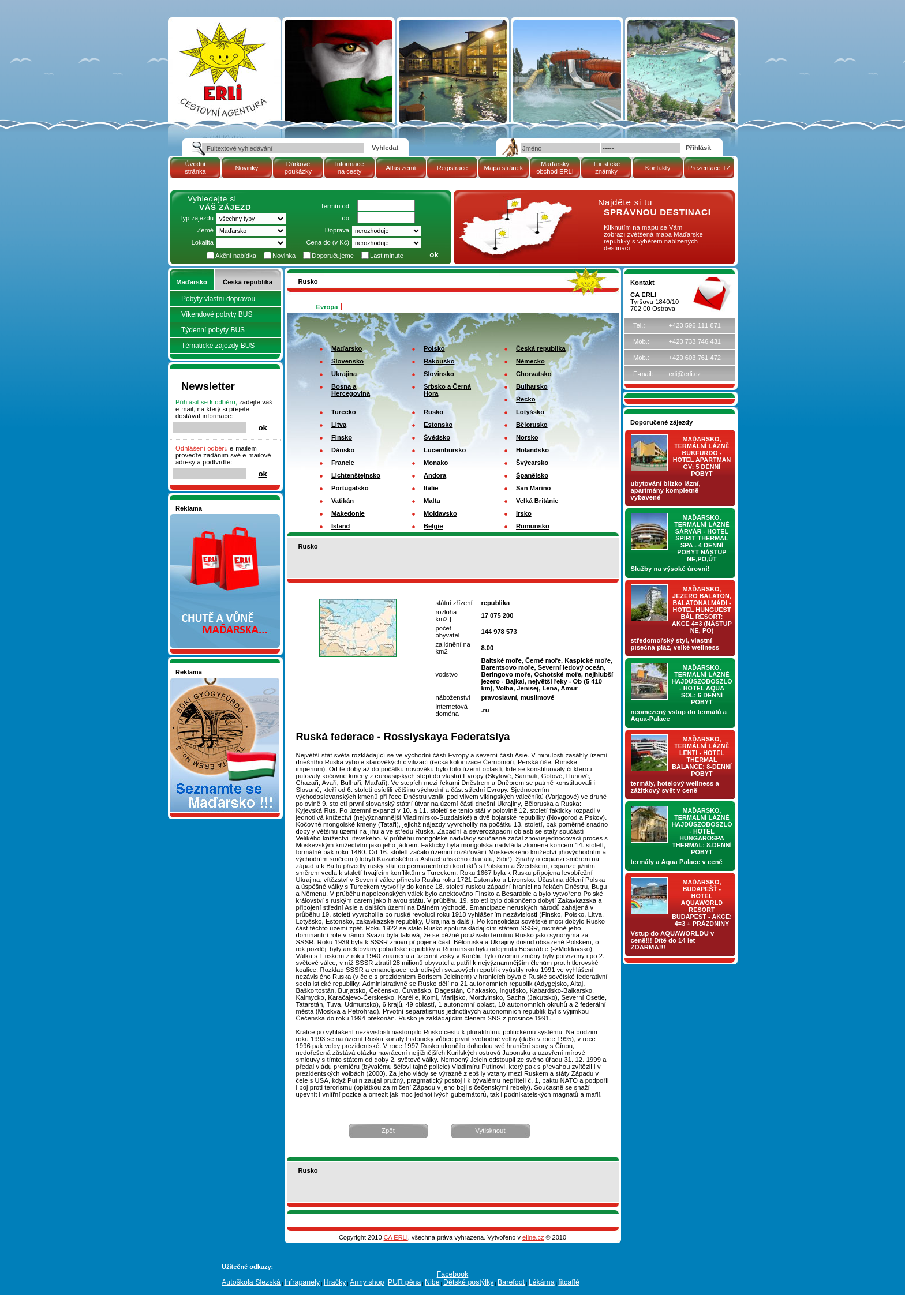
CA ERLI (396, 1237)
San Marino (533, 488)
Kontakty (658, 167)
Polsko (434, 348)
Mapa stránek (503, 167)
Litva (338, 424)
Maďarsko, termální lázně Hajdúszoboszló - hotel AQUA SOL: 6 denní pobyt (702, 684)
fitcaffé (568, 1282)
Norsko (527, 437)
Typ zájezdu (196, 218)
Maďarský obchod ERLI (555, 167)
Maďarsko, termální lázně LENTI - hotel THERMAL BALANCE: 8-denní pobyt (702, 756)
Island (340, 526)
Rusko (433, 411)
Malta (432, 500)
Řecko (526, 399)
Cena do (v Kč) (327, 242)
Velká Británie (537, 500)
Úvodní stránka (195, 167)
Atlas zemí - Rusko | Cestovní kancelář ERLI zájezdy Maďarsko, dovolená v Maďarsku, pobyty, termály (222, 58)
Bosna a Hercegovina (350, 390)
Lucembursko (445, 449)
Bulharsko (532, 386)
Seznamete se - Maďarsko (214, 681)
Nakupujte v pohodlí (204, 517)
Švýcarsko (532, 462)
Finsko (341, 437)
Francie (342, 462)
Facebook (453, 1274)
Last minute (386, 255)
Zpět (388, 1130)
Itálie (431, 488)
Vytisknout (490, 1130)
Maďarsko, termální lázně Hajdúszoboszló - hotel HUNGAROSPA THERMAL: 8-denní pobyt (702, 831)
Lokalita (202, 242)
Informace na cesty (349, 167)
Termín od (334, 205)
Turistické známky (606, 167)
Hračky (335, 1282)
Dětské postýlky (468, 1282)
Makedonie (348, 513)
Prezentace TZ (709, 167)
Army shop (367, 1282)
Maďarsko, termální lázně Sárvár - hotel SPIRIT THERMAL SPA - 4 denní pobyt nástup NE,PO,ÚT (702, 538)
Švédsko (437, 437)
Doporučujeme (333, 255)
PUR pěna (404, 1282)
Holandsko (532, 449)
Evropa (327, 306)
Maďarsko (191, 282)
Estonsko (438, 424)
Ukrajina (344, 373)
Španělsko (532, 475)
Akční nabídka (235, 255)
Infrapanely (302, 1282)
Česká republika (247, 282)
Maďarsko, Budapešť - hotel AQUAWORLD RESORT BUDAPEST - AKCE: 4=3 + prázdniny (702, 903)
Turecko (343, 411)
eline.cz (533, 1237)
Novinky (247, 167)
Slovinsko (439, 373)
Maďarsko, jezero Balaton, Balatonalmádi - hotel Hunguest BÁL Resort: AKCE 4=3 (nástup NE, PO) (702, 609)
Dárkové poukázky (298, 167)
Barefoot (511, 1282)
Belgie (433, 526)
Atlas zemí (401, 167)
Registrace (452, 167)
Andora (435, 475)
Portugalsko (350, 488)
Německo (530, 361)
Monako (436, 462)
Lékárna (542, 1282)
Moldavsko (440, 513)
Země (205, 230)
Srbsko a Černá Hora (447, 390)
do (345, 218)
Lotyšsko (530, 411)
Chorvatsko (534, 373)
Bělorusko (532, 424)
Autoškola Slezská (251, 1282)
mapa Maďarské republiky (514, 204)
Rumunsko (532, 526)
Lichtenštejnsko (355, 475)
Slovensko (347, 361)
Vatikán (342, 500)
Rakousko (439, 361)
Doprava (337, 230)
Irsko (524, 513)
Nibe (432, 1282)
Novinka (284, 255)
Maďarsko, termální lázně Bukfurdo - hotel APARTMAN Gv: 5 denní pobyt (702, 456)
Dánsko (342, 449)
